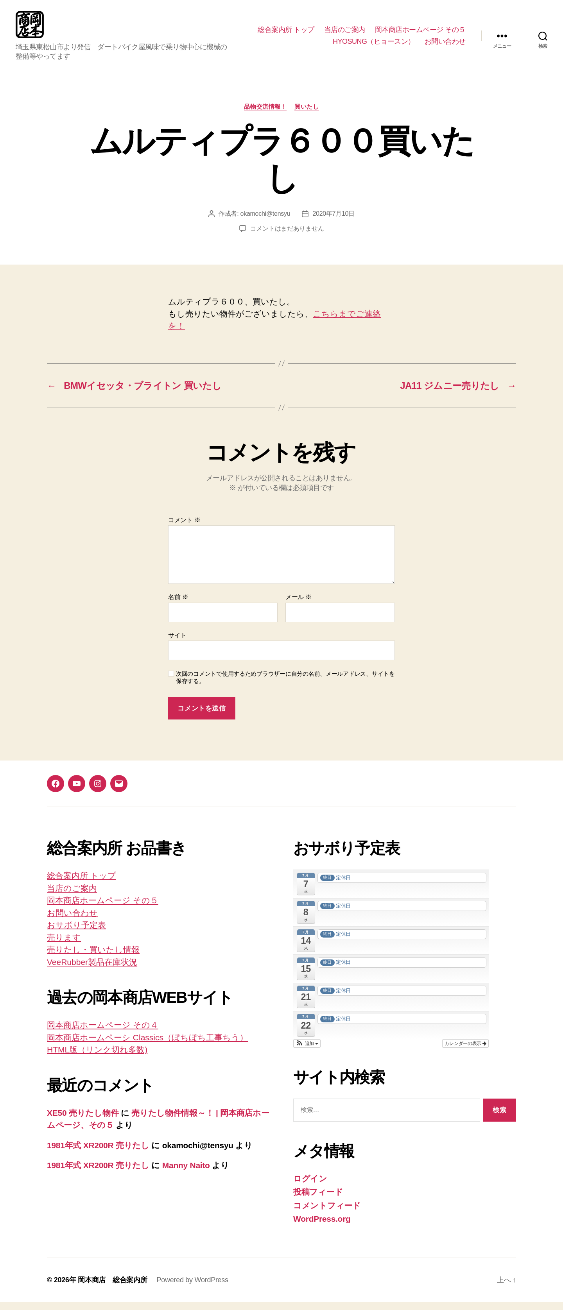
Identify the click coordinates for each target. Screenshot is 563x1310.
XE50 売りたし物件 (82, 1120)
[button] (307, 1051)
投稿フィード (318, 1199)
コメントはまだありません (287, 236)
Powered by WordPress (192, 1288)
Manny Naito (186, 1173)
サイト (177, 643)
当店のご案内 (344, 34)
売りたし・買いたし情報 (93, 957)
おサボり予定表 (76, 932)
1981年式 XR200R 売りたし (98, 1153)
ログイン (310, 1186)
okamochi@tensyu (265, 221)
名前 (178, 604)
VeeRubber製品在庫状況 (92, 969)
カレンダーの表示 (465, 1051)
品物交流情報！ (265, 114)
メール (298, 604)
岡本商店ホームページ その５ (420, 34)
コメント (184, 527)
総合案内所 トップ (286, 34)
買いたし (306, 114)
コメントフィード (327, 1213)
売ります (64, 945)
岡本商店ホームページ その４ (102, 1032)
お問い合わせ (445, 45)
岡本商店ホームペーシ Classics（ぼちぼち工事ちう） (147, 1045)
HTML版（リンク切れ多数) (97, 1057)
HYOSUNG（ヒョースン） (374, 45)
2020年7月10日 (333, 221)
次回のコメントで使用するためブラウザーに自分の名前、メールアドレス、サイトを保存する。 (285, 685)
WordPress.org (322, 1226)
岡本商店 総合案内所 (112, 1288)
